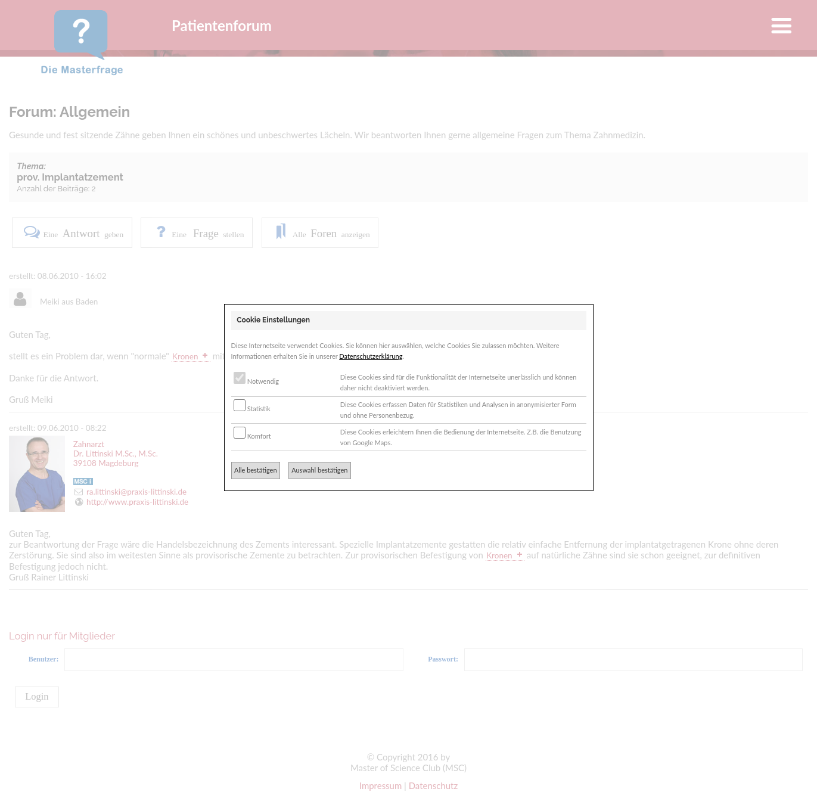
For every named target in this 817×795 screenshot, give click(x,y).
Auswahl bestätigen (319, 470)
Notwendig (256, 381)
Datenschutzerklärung (370, 356)
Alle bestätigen (255, 470)
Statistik (252, 408)
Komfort (252, 436)
